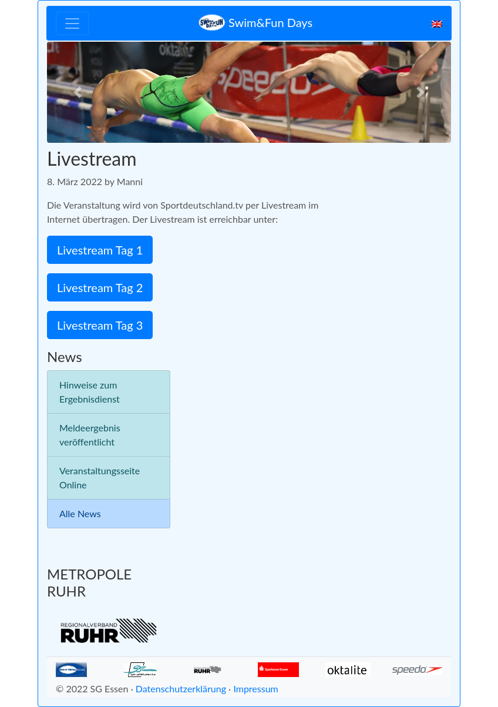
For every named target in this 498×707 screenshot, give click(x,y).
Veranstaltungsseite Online (99, 477)
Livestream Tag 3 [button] (100, 325)
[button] (77, 92)
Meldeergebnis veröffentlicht (89, 434)
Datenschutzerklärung (181, 688)
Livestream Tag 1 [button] (100, 250)
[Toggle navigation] (72, 23)
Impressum (255, 688)
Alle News (80, 513)
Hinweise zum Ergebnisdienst (89, 391)
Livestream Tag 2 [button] (100, 287)
